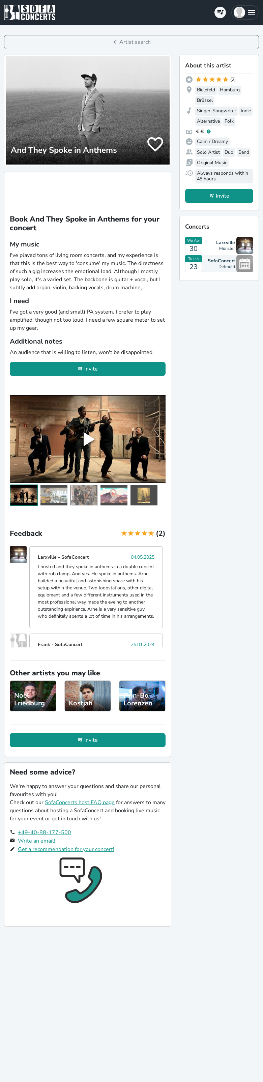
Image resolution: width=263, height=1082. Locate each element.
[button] (245, 12)
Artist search (135, 42)
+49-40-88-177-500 (44, 832)
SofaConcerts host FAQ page (80, 802)
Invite (91, 369)
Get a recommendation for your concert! (66, 849)
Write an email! (36, 841)
